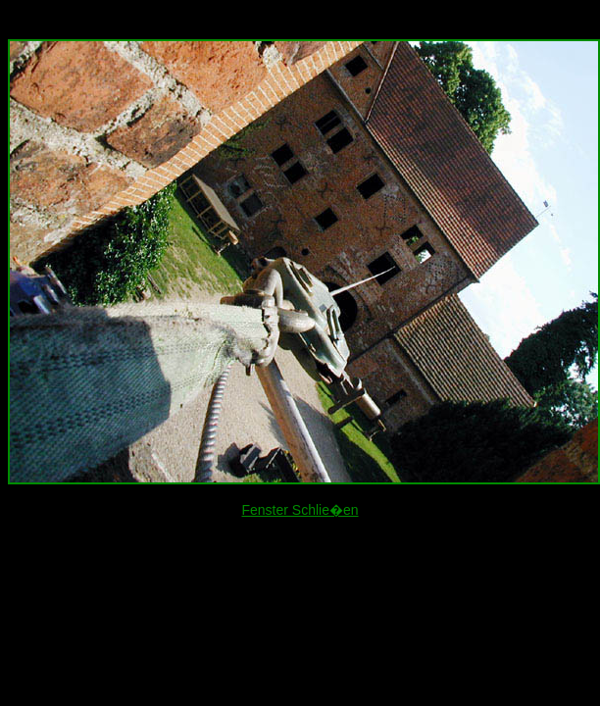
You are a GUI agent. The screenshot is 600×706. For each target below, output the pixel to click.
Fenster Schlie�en (299, 510)
